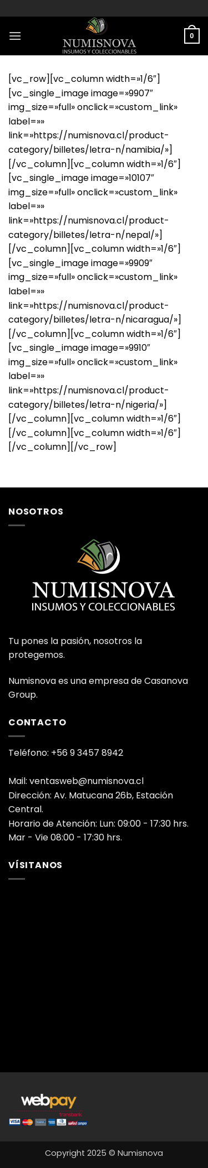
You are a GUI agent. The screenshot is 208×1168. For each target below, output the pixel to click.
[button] (15, 35)
